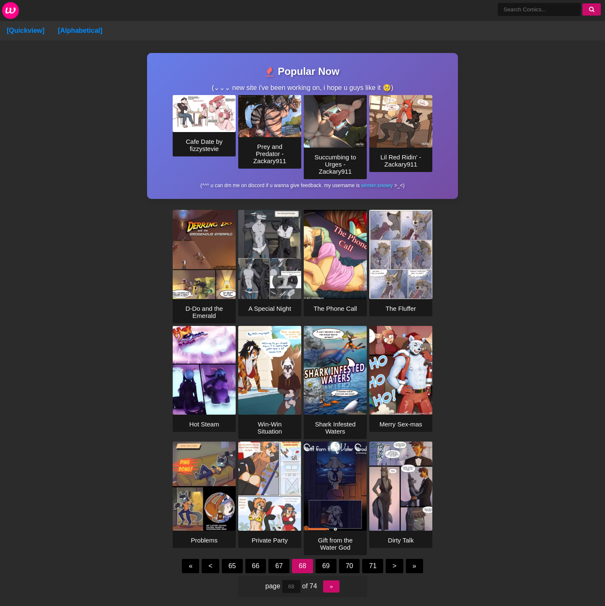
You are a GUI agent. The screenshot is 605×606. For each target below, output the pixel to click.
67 (279, 565)
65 (232, 565)
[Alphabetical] (80, 30)
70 (349, 565)
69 (326, 565)
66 (256, 565)
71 (372, 565)
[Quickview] (26, 30)
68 (302, 565)
